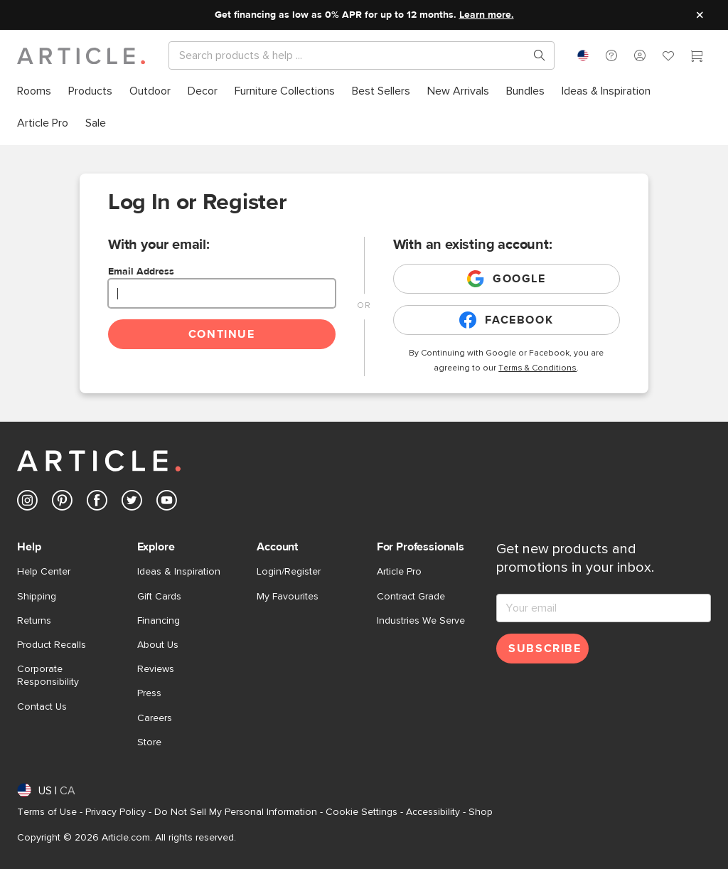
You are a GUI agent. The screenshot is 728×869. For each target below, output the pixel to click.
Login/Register (289, 572)
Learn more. (486, 15)
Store (149, 742)
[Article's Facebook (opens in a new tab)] (97, 503)
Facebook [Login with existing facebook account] (506, 320)
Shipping (36, 597)
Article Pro (399, 572)
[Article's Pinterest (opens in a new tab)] (62, 503)
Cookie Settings (361, 812)
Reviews (155, 669)
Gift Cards (159, 597)
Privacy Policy (115, 812)
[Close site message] (699, 15)
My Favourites (287, 597)
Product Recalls (51, 645)
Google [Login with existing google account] (506, 278)
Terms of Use (47, 812)
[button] (611, 55)
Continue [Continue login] (221, 334)
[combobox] (583, 55)
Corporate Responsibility (48, 675)
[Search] (350, 55)
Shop (481, 812)
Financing (158, 621)
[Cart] (696, 57)
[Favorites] (668, 57)
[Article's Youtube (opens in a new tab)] (166, 503)
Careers (154, 718)
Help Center (43, 572)
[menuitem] (34, 91)
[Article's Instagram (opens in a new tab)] (27, 503)
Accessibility (433, 812)
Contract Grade (411, 597)
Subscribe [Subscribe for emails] (544, 648)
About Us (157, 645)
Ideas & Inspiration (178, 572)
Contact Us (42, 707)
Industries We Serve (421, 621)
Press (149, 693)
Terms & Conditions (537, 368)
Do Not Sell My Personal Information (235, 812)
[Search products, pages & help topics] (534, 55)
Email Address (141, 272)
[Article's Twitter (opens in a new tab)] (132, 503)
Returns (34, 621)
